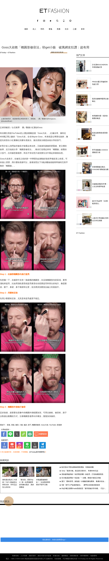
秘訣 (25, 425)
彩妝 (8, 425)
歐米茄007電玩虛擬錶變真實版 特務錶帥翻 (77, 467)
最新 (26, 29)
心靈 (74, 29)
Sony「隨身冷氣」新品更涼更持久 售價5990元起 (79, 471)
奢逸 (50, 29)
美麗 (58, 29)
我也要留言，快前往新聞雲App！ (54, 540)
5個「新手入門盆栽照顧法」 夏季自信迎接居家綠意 (80, 485)
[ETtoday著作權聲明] (37, 452)
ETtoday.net (83, 559)
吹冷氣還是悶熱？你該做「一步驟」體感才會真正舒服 (81, 478)
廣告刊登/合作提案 (44, 556)
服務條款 (65, 556)
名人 (34, 29)
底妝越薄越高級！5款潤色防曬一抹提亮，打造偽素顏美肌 (82, 474)
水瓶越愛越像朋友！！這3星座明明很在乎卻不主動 (43, 482)
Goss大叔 (44, 425)
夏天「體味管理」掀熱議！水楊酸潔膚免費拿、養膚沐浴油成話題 (84, 481)
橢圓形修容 (36, 425)
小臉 (21, 425)
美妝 (12, 425)
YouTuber (52, 425)
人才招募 (24, 556)
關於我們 (32, 556)
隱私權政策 (74, 556)
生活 (66, 29)
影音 (83, 29)
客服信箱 (56, 556)
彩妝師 (59, 425)
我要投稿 (15, 556)
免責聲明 (93, 556)
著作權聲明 (84, 556)
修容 (17, 425)
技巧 (29, 425)
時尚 (42, 29)
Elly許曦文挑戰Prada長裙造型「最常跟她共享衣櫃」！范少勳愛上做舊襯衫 (84, 488)
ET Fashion (54, 11)
